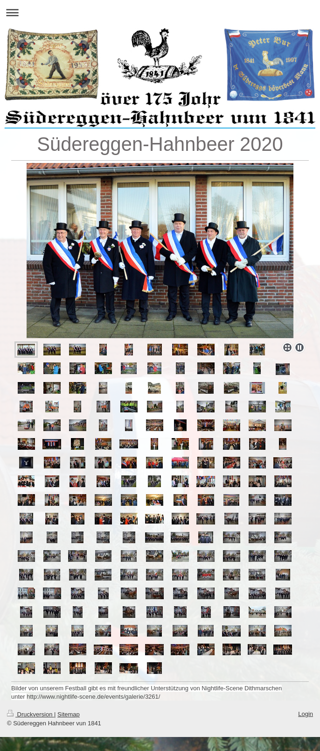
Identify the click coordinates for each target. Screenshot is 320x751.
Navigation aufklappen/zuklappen (160, 12)
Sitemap (68, 714)
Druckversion (30, 714)
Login (305, 713)
